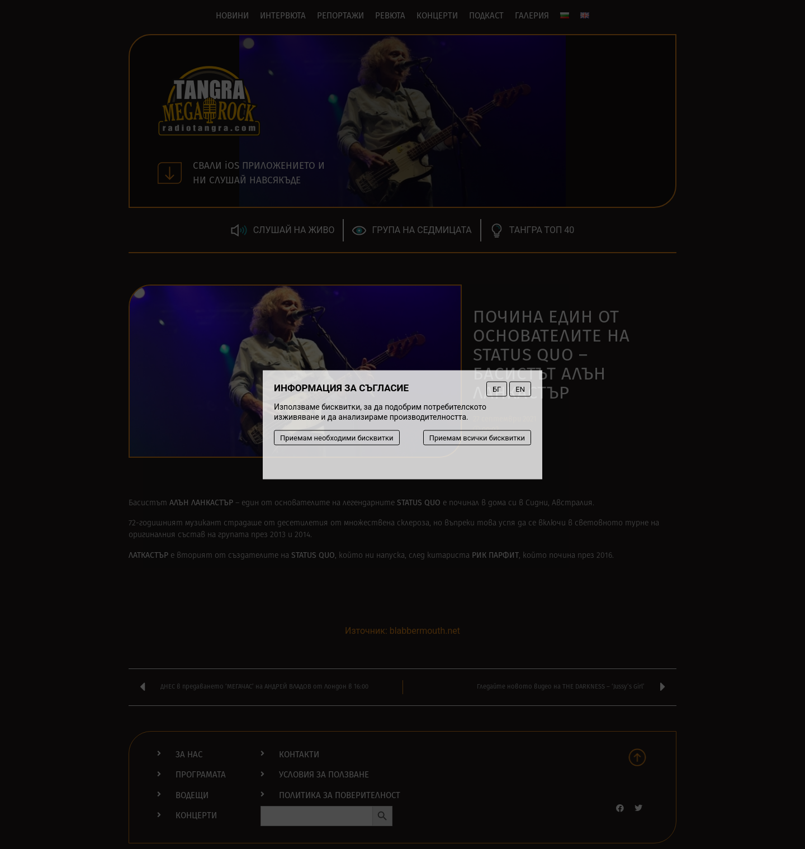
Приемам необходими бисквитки (337, 437)
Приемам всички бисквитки (477, 437)
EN (520, 389)
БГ (497, 389)
